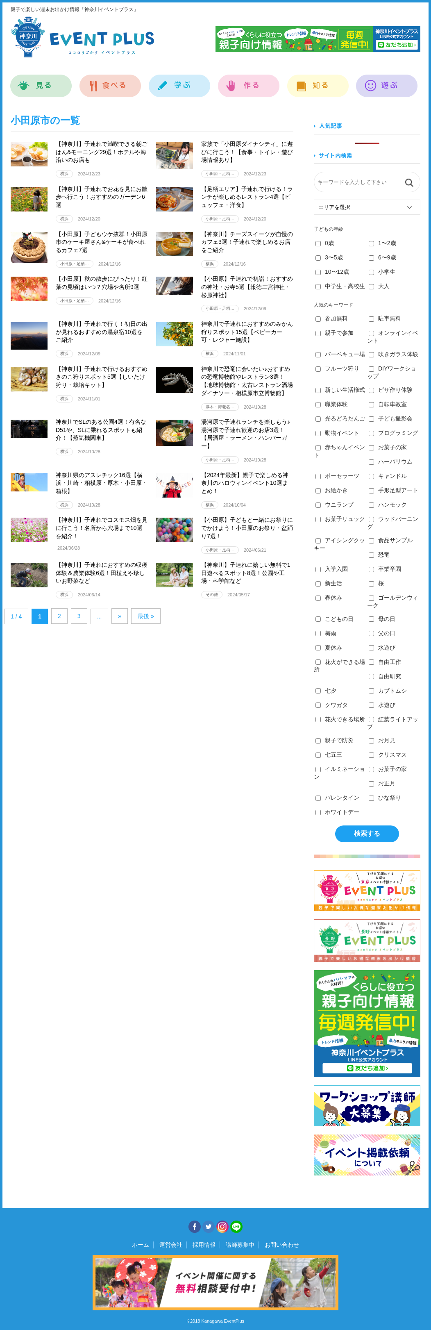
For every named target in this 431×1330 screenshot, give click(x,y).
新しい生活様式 (340, 389)
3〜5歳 (329, 257)
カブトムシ (388, 690)
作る (249, 81)
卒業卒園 (385, 569)
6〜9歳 (382, 257)
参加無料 (331, 318)
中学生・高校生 (340, 286)
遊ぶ (387, 81)
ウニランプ (334, 504)
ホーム (140, 1244)
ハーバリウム (391, 461)
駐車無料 (385, 318)
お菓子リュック (340, 519)
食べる (110, 81)
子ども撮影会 (391, 418)
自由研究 (385, 676)
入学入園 (331, 569)
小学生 (382, 271)
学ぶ (180, 81)
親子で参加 (334, 333)
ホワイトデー (337, 812)
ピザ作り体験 (391, 389)
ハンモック (388, 504)
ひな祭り (385, 797)
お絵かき (331, 490)
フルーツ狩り (337, 368)
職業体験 (331, 404)
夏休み (328, 647)
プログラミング (393, 433)
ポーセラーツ (337, 476)
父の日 (382, 633)
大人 (379, 286)
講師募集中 (240, 1244)
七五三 (328, 754)
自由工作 (385, 662)
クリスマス (388, 754)
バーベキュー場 (340, 354)
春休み (328, 597)
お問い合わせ (282, 1244)
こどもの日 (334, 619)
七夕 (325, 690)
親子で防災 (334, 740)
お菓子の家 (388, 447)
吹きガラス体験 (393, 354)
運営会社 (170, 1244)
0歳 (324, 243)
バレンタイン (337, 797)
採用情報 (204, 1244)
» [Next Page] (119, 616)
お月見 (382, 740)
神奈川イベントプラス (82, 36)
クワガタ (331, 705)
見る (41, 81)
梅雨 (325, 633)
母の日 (382, 619)
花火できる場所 (340, 719)
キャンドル (388, 476)
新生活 (328, 583)
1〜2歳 (382, 243)
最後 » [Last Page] (146, 616)
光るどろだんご (340, 418)
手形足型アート (393, 490)
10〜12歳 (332, 271)
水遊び (382, 647)
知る (318, 81)
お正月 (382, 783)
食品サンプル (391, 540)
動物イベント (337, 433)
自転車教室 (388, 404)
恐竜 (379, 554)
